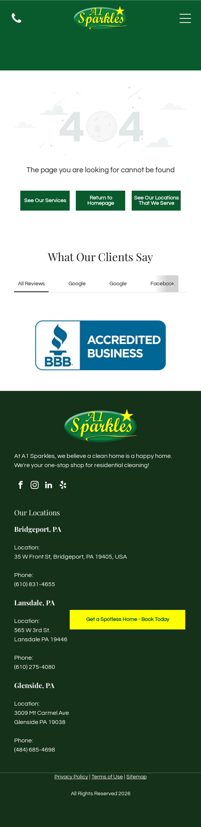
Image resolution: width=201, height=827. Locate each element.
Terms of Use (107, 777)
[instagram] (34, 486)
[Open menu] (185, 18)
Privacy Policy (71, 777)
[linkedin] (48, 486)
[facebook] (20, 486)
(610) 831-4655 (34, 584)
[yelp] (63, 486)
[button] (14, 306)
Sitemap (136, 777)
